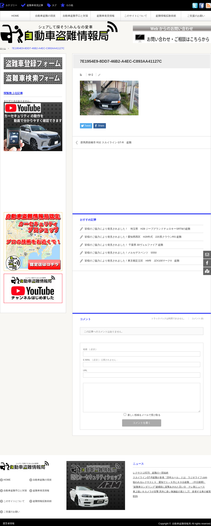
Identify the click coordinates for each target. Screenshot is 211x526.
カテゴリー (11, 5)
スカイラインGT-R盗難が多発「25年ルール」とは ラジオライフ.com (170, 477)
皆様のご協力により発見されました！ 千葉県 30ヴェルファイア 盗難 (124, 244)
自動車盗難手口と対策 (75, 15)
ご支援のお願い (196, 15)
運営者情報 (6, 521)
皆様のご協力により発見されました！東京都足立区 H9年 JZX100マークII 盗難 (132, 260)
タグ (54, 5)
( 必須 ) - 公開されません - (100, 360)
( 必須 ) (89, 349)
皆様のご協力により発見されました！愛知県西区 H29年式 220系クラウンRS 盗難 (133, 236)
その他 (69, 5)
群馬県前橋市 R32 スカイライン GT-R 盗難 (109, 142)
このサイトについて (135, 15)
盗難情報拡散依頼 (166, 15)
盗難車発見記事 (35, 5)
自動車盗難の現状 (45, 15)
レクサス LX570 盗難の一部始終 (150, 472)
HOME (15, 15)
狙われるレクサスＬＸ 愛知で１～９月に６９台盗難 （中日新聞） (169, 482)
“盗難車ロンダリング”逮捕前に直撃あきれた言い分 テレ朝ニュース (169, 486)
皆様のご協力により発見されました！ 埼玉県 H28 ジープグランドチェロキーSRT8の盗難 (137, 228)
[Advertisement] (141, 181)
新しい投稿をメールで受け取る (144, 415)
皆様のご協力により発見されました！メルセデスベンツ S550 (120, 252)
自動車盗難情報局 (181, 521)
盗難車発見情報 (105, 15)
